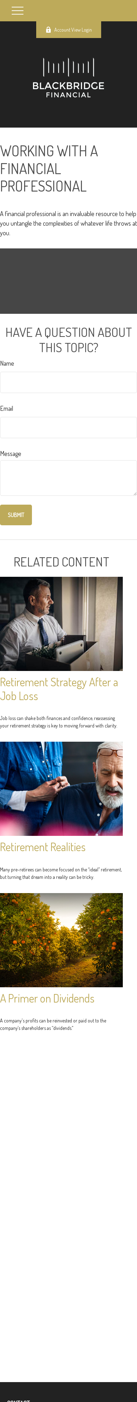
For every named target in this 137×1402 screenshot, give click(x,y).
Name (7, 363)
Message (10, 453)
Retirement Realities (43, 846)
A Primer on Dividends (47, 998)
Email (6, 408)
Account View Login (68, 30)
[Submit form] (16, 515)
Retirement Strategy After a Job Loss (59, 689)
